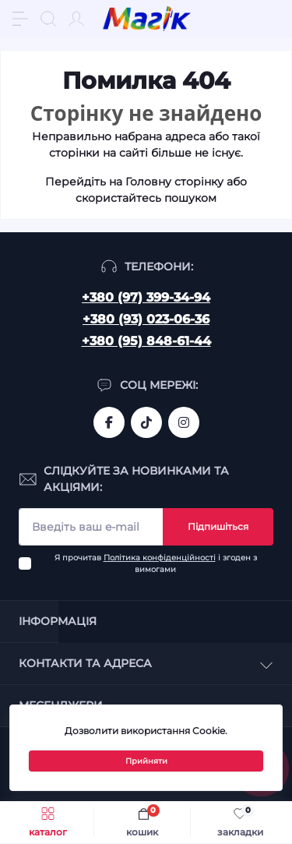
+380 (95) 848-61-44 (146, 341)
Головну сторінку (174, 182)
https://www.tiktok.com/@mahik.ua (146, 422)
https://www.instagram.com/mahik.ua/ (183, 422)
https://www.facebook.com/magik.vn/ (109, 422)
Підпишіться (218, 526)
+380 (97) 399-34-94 (146, 297)
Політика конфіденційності (160, 558)
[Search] (48, 18)
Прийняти (146, 761)
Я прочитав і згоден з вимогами (156, 563)
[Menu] (20, 18)
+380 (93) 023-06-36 (146, 319)
